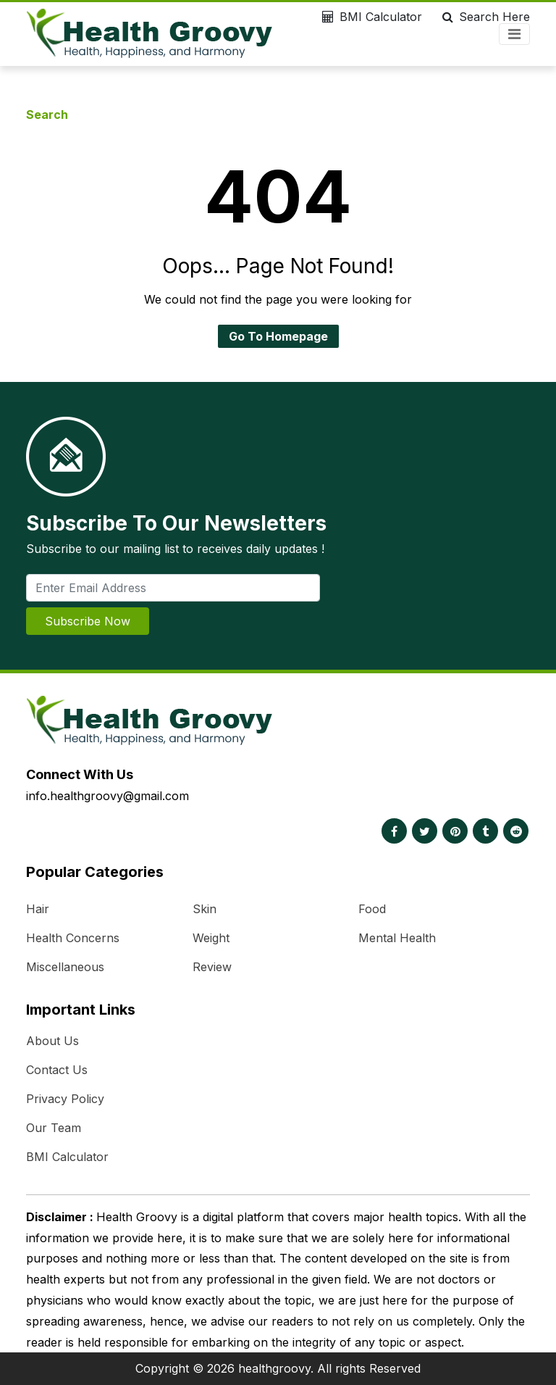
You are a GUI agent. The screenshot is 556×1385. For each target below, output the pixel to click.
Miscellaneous (65, 967)
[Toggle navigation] (514, 34)
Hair (37, 909)
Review (212, 967)
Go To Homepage (278, 336)
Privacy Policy (65, 1098)
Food (372, 909)
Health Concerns (72, 938)
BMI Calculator (369, 16)
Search (47, 114)
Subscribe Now (87, 621)
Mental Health (397, 938)
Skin (204, 909)
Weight (211, 938)
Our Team (53, 1127)
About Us (52, 1040)
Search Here (483, 16)
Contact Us (57, 1069)
